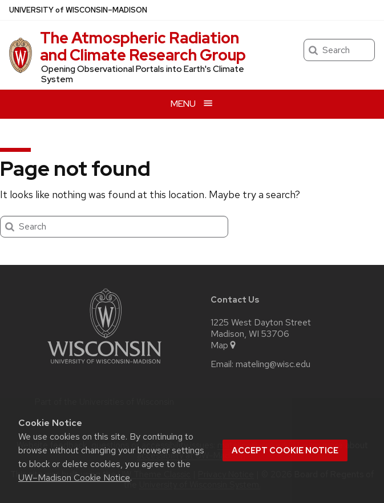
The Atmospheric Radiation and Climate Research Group (143, 46)
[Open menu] (192, 104)
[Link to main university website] (104, 366)
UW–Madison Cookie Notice (74, 478)
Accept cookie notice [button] (285, 450)
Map (224, 345)
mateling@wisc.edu (273, 364)
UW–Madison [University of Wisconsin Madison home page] (78, 10)
